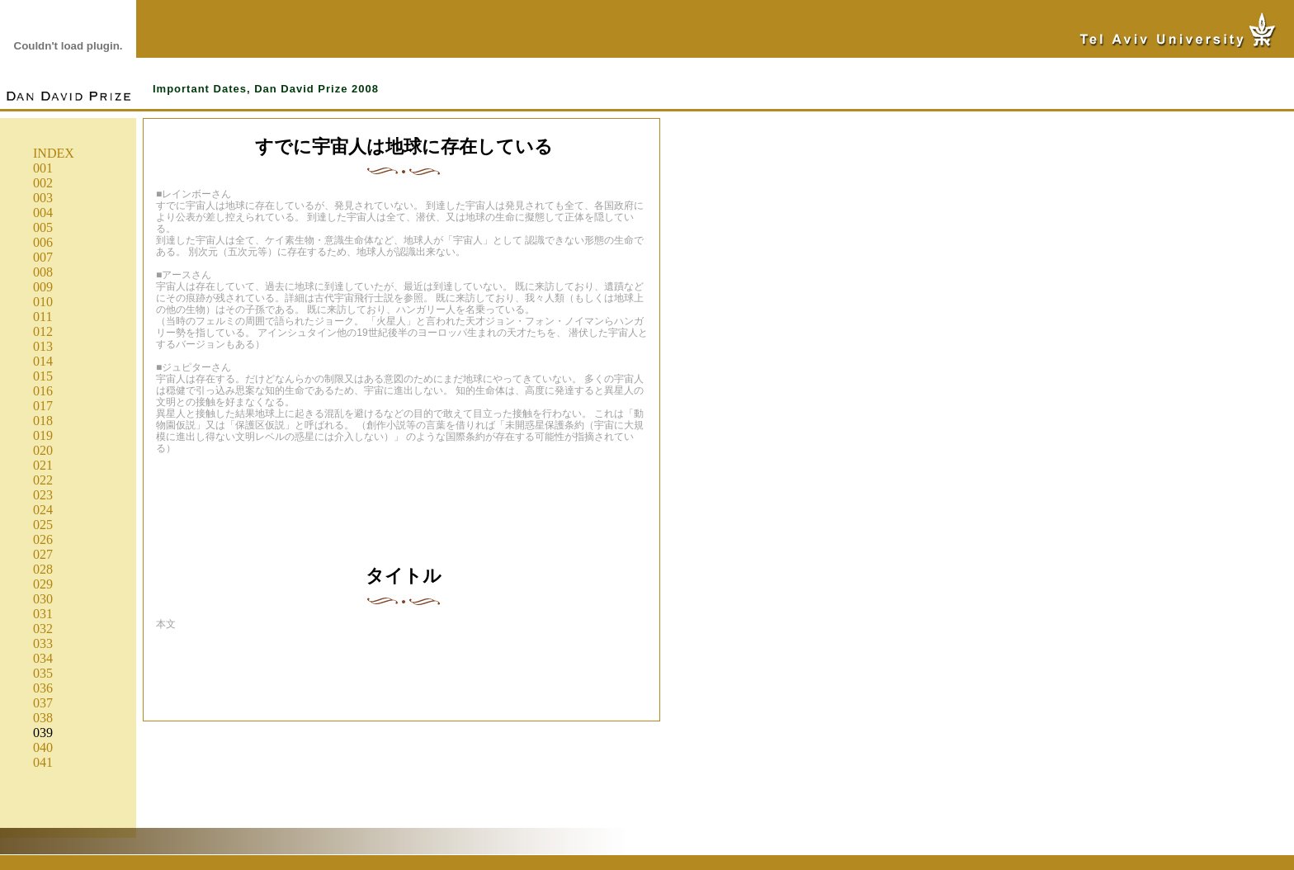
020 (43, 450)
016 (43, 391)
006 (43, 242)
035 (43, 673)
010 (43, 302)
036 (43, 688)
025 (43, 525)
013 (43, 346)
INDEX (53, 153)
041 (43, 762)
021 (43, 465)
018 (43, 421)
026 (43, 539)
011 (42, 317)
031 (43, 614)
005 (43, 227)
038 (43, 718)
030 (43, 599)
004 (43, 213)
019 (43, 435)
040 (43, 747)
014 (43, 361)
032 (43, 629)
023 (43, 495)
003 (43, 198)
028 (43, 569)
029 (43, 584)
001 (43, 168)
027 (43, 554)
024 (43, 510)
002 (43, 183)
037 (43, 703)
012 (43, 331)
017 (43, 406)
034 (43, 658)
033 (43, 643)
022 (43, 480)
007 (43, 257)
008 (43, 272)
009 (43, 287)
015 (43, 376)
